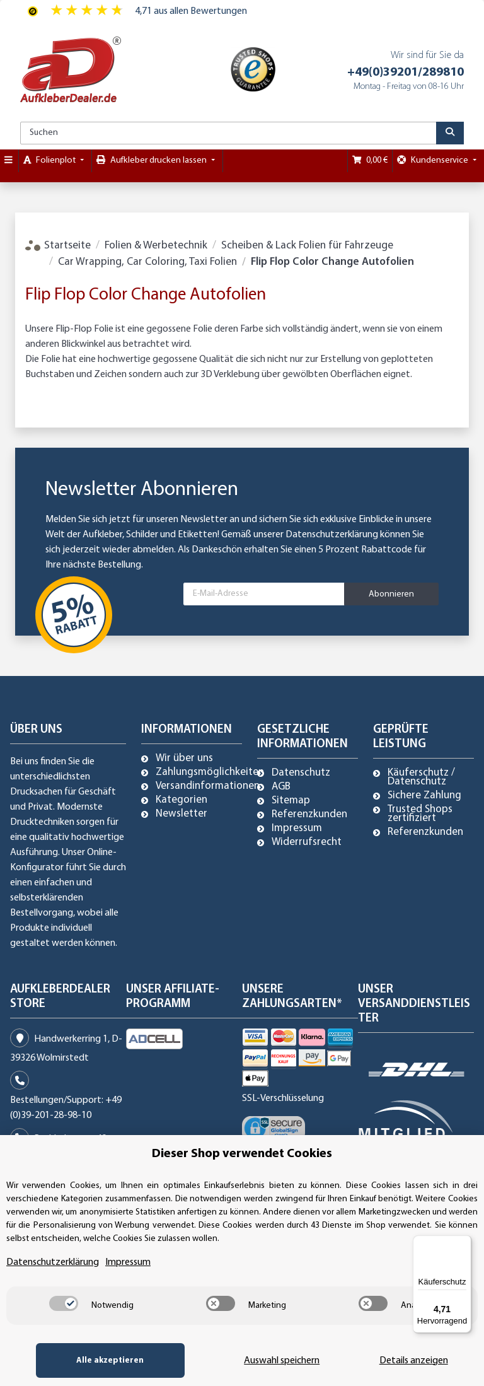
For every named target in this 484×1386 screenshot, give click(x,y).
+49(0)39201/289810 (405, 72)
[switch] (63, 1303)
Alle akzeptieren (103, 1360)
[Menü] (463, 1242)
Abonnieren (391, 594)
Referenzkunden (309, 814)
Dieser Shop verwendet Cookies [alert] (242, 1154)
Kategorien (181, 800)
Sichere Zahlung (424, 795)
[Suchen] (228, 133)
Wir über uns (184, 758)
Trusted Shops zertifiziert (420, 814)
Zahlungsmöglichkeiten (210, 772)
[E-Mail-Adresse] (264, 594)
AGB (281, 787)
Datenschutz (301, 773)
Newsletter (181, 814)
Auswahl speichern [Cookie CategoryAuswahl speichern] (270, 1361)
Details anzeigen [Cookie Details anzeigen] (410, 1361)
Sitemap (291, 800)
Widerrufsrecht (307, 842)
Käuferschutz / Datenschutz (421, 777)
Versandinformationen (208, 786)
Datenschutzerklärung (331, 535)
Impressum (297, 828)
